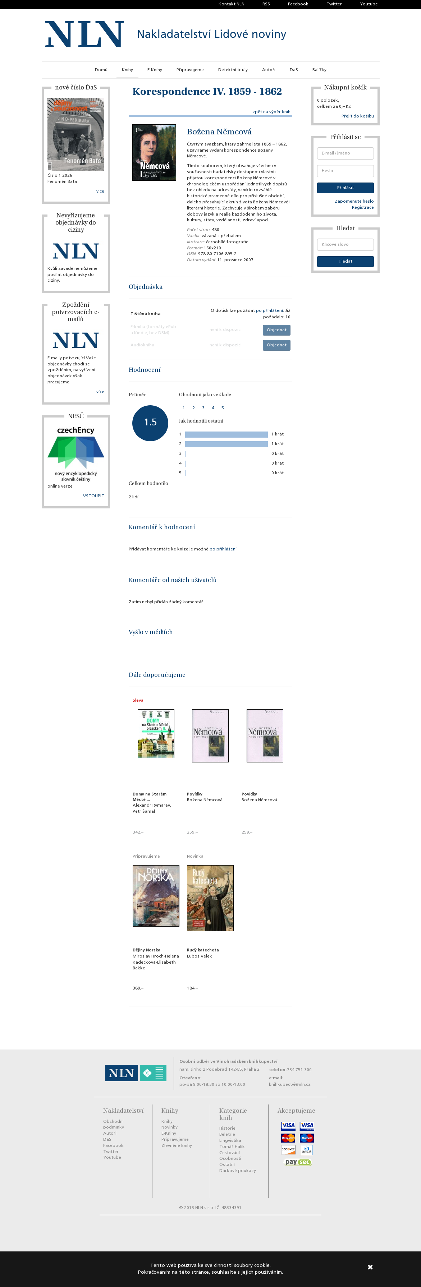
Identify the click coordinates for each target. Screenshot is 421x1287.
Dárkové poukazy (237, 1171)
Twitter (334, 4)
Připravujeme (190, 70)
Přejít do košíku (358, 116)
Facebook (298, 4)
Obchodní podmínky (113, 1125)
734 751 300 (299, 1070)
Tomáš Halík (232, 1147)
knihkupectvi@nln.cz (290, 1085)
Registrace (363, 208)
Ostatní (227, 1165)
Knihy (127, 70)
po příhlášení (269, 311)
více (100, 191)
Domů (101, 70)
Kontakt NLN (231, 4)
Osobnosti (230, 1159)
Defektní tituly (233, 70)
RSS (266, 4)
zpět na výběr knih (271, 112)
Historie (227, 1128)
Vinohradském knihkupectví (247, 1061)
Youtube (369, 4)
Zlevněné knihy (176, 1146)
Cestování (229, 1153)
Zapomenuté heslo (354, 201)
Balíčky (319, 70)
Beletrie (227, 1135)
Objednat (277, 330)
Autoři (268, 70)
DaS (294, 70)
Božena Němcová (219, 132)
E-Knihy (154, 70)
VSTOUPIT (93, 496)
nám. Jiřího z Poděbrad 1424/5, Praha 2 (219, 1069)
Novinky (169, 1127)
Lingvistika (230, 1141)
